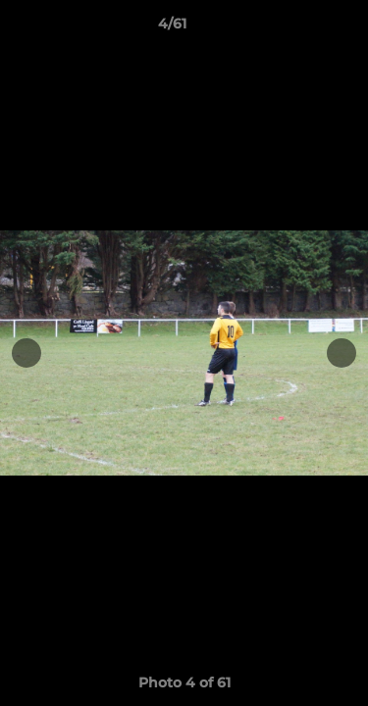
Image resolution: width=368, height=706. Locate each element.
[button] (297, 28)
